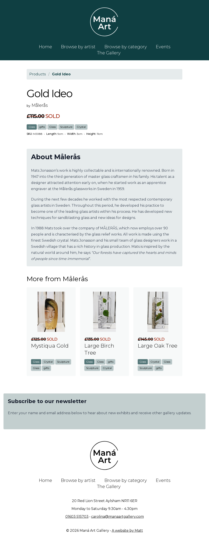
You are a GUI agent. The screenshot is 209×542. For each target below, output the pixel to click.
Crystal (81, 126)
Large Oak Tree (157, 346)
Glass (31, 126)
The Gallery (109, 52)
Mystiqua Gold (50, 346)
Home (45, 46)
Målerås (39, 105)
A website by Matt (127, 530)
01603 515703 (77, 516)
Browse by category (125, 46)
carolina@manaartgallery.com (117, 516)
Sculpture (66, 126)
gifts (42, 126)
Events (163, 46)
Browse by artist (78, 46)
